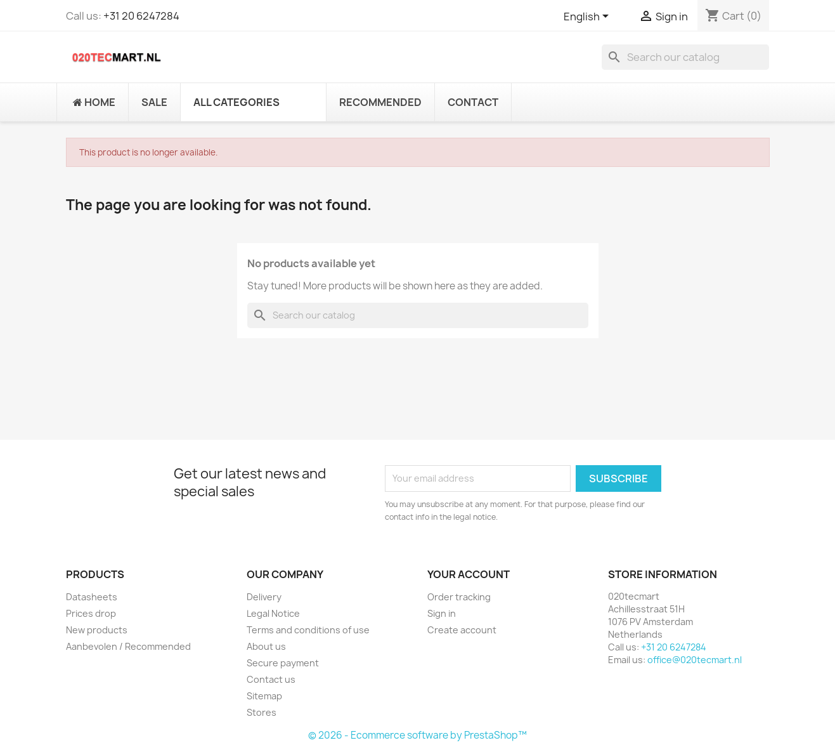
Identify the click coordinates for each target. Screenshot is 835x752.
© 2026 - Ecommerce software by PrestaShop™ (417, 735)
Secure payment (283, 663)
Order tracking (459, 597)
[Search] (685, 57)
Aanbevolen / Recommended (128, 646)
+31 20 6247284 (141, 16)
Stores (261, 712)
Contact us (271, 679)
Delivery (264, 597)
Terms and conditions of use (308, 630)
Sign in (441, 613)
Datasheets (91, 597)
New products (96, 630)
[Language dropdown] (588, 17)
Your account (468, 574)
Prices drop (91, 613)
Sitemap (264, 696)
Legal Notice (273, 613)
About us (266, 646)
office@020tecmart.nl (694, 660)
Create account (461, 630)
